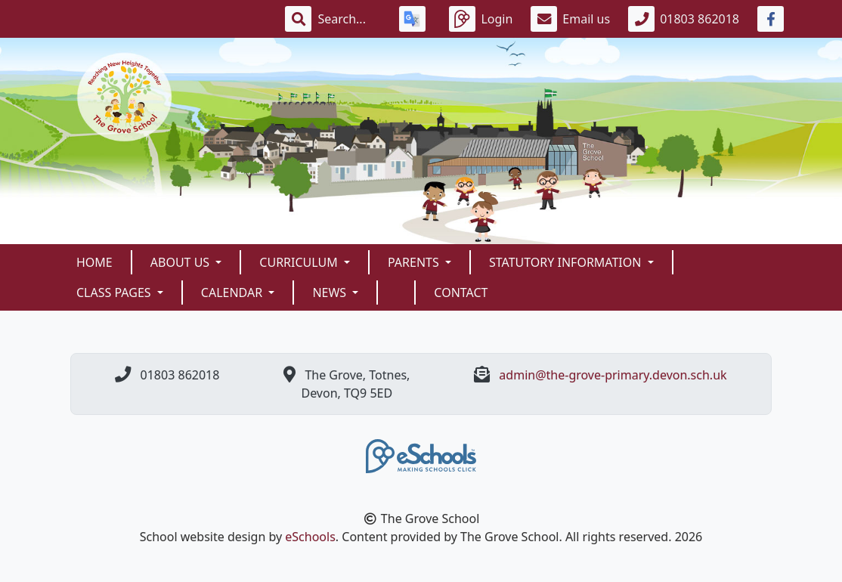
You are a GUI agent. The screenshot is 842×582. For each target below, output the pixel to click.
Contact (461, 292)
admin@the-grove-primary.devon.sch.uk (612, 375)
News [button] (330, 292)
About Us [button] (181, 262)
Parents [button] (415, 262)
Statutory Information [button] (567, 262)
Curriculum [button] (300, 262)
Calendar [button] (233, 292)
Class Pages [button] (115, 292)
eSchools (310, 536)
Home (94, 262)
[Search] (349, 19)
